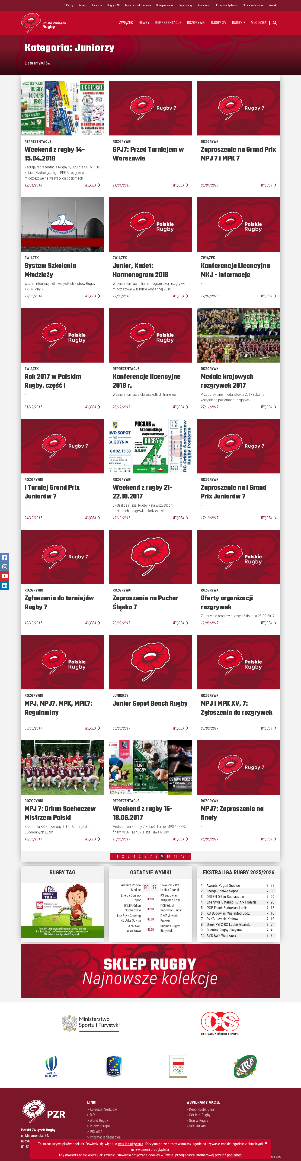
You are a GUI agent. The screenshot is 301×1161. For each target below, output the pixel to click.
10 (168, 856)
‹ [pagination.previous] (112, 856)
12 (182, 856)
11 (175, 856)
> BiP (91, 1115)
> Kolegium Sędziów (102, 1109)
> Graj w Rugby (197, 1120)
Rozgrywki (196, 22)
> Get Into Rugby (198, 1115)
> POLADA (94, 1131)
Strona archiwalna (253, 5)
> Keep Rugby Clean (200, 1109)
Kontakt (273, 5)
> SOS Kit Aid (196, 1126)
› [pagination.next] (188, 856)
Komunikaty (204, 5)
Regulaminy (185, 5)
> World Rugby (97, 1120)
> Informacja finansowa (104, 1137)
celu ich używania (130, 1144)
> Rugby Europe (98, 1126)
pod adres (234, 1155)
